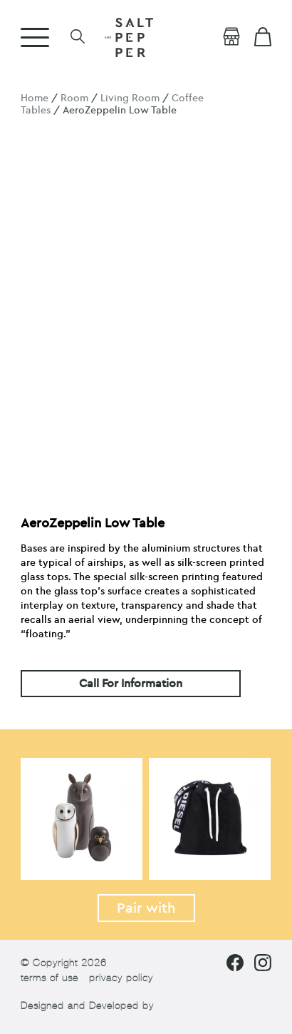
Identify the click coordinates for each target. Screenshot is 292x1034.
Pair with (146, 908)
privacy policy (121, 978)
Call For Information (130, 683)
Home (34, 98)
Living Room (130, 98)
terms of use (49, 978)
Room (74, 98)
